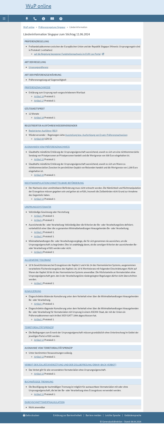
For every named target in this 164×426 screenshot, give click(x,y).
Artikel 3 (38, 303)
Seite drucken (31, 415)
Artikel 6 (38, 252)
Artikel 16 (39, 96)
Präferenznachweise (37, 87)
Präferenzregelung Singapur (51, 27)
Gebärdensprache (132, 415)
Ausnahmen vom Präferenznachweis (47, 146)
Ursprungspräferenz (38, 67)
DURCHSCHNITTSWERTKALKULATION (45, 402)
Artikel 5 (38, 236)
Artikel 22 (39, 159)
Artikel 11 (39, 394)
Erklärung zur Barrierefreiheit (67, 415)
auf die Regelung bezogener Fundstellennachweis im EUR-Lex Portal (67, 53)
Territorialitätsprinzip (39, 327)
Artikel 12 (39, 339)
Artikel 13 (39, 198)
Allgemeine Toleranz (38, 260)
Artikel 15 (39, 373)
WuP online (38, 6)
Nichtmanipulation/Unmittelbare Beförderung (54, 182)
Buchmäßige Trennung (39, 381)
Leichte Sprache (112, 415)
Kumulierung (33, 291)
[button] (4, 18)
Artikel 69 (39, 138)
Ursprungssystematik (38, 206)
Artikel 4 (38, 220)
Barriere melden (93, 415)
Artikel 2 (38, 215)
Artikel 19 (39, 117)
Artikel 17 (39, 100)
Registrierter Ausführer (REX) (43, 130)
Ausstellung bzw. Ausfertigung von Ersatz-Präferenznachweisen (96, 134)
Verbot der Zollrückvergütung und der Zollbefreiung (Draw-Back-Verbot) (70, 364)
